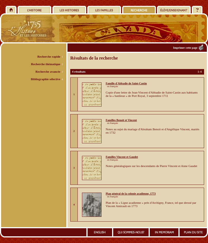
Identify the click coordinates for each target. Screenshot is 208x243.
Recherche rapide (49, 56)
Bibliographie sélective (45, 79)
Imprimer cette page (185, 47)
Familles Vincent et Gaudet (122, 156)
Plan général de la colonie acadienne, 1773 (131, 193)
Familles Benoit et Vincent (121, 120)
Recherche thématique (45, 64)
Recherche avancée (47, 71)
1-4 (200, 71)
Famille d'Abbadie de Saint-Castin (126, 83)
